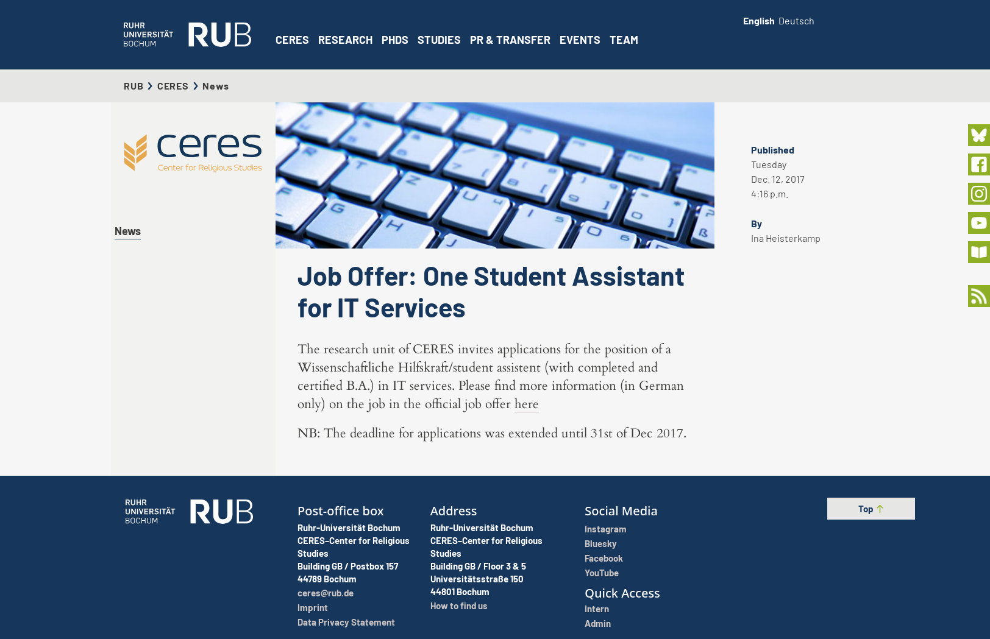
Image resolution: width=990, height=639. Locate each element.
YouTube (602, 572)
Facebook (604, 558)
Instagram (606, 528)
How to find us (459, 605)
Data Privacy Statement (346, 621)
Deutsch (796, 20)
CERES (292, 39)
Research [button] (345, 39)
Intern (597, 608)
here (527, 404)
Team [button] (624, 39)
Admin (598, 623)
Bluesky (601, 543)
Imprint (312, 607)
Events (580, 39)
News (128, 231)
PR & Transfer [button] (510, 39)
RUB (133, 85)
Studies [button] (439, 39)
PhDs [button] (395, 39)
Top (871, 508)
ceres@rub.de (325, 592)
